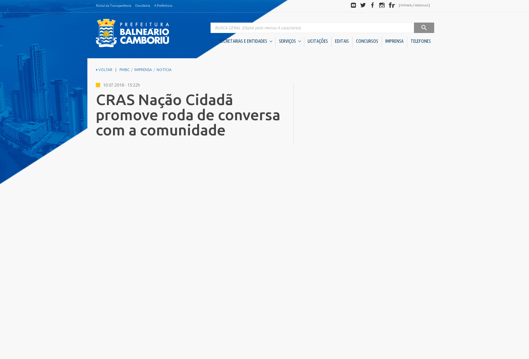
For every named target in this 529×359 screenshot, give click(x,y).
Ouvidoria (142, 5)
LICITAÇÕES (318, 41)
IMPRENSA (394, 41)
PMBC (124, 70)
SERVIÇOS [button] (290, 41)
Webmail (421, 5)
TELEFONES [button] (421, 41)
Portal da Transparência (113, 5)
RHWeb (406, 5)
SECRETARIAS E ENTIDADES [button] (245, 41)
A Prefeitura (163, 5)
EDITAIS (342, 41)
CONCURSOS (367, 41)
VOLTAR (104, 70)
